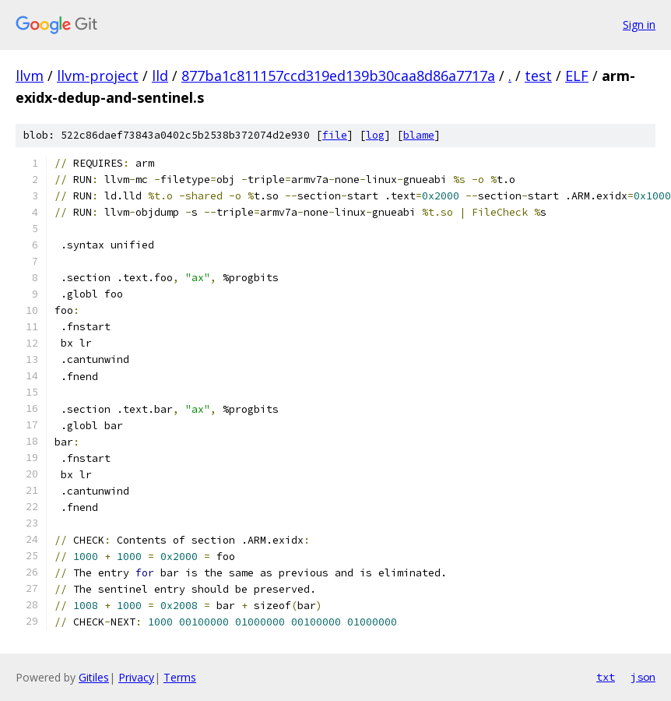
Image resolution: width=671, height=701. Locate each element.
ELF (576, 75)
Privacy (136, 677)
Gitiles (94, 677)
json (643, 677)
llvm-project (98, 75)
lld (160, 75)
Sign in (639, 24)
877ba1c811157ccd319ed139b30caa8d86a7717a (338, 75)
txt (605, 677)
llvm (30, 75)
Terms (179, 677)
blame (418, 135)
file (334, 135)
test (538, 75)
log (375, 135)
